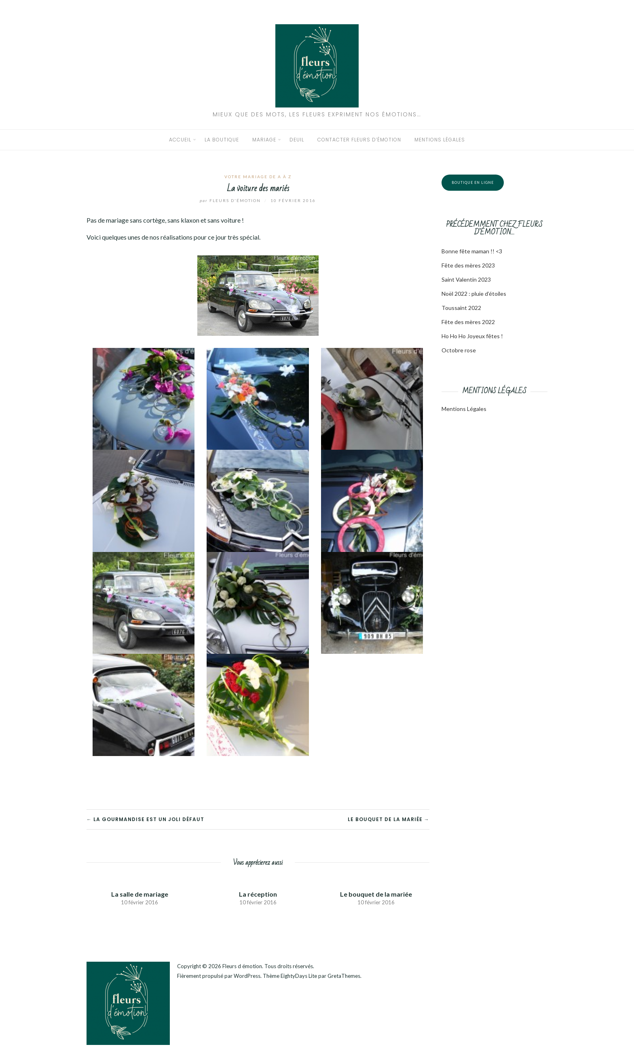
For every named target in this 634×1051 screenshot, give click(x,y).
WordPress (247, 976)
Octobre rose (459, 350)
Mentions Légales (464, 408)
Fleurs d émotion (242, 966)
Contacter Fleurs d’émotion (359, 139)
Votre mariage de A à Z (258, 176)
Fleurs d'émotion (231, 200)
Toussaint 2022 (461, 307)
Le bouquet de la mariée (376, 894)
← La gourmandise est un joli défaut (145, 819)
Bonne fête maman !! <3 (472, 251)
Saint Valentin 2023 (466, 279)
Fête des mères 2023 (468, 265)
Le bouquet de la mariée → (388, 819)
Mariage (264, 139)
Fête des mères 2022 (468, 321)
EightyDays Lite (299, 976)
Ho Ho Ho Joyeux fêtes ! (472, 336)
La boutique (222, 139)
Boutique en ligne (473, 182)
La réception (258, 894)
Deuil (297, 139)
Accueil (180, 139)
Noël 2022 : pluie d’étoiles (474, 293)
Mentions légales (439, 139)
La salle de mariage (139, 894)
